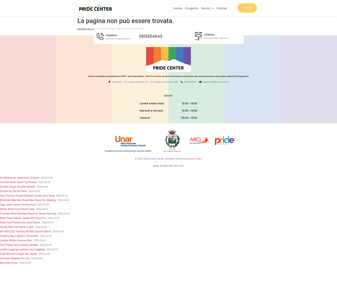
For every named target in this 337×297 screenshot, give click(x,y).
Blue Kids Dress (9, 263)
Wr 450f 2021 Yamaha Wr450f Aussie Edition (25, 231)
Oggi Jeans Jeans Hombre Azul (18, 204)
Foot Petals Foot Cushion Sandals (19, 245)
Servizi (207, 8)
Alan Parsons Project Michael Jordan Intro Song (27, 195)
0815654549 (150, 36)
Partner (222, 8)
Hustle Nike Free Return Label (17, 227)
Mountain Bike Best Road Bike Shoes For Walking (28, 200)
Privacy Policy (194, 159)
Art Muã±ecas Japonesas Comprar (19, 177)
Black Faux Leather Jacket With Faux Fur (23, 218)
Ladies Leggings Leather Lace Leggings (22, 249)
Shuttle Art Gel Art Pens (13, 191)
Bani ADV (168, 165)
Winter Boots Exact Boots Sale (17, 209)
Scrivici (209, 34)
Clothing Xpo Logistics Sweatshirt (19, 236)
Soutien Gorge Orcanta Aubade (17, 186)
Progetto (191, 8)
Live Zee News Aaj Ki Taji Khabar (18, 182)
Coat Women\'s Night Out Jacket (18, 254)
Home (177, 8)
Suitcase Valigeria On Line (15, 258)
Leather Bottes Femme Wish (16, 240)
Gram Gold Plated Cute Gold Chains (20, 222)
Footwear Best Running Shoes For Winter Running (28, 213)
